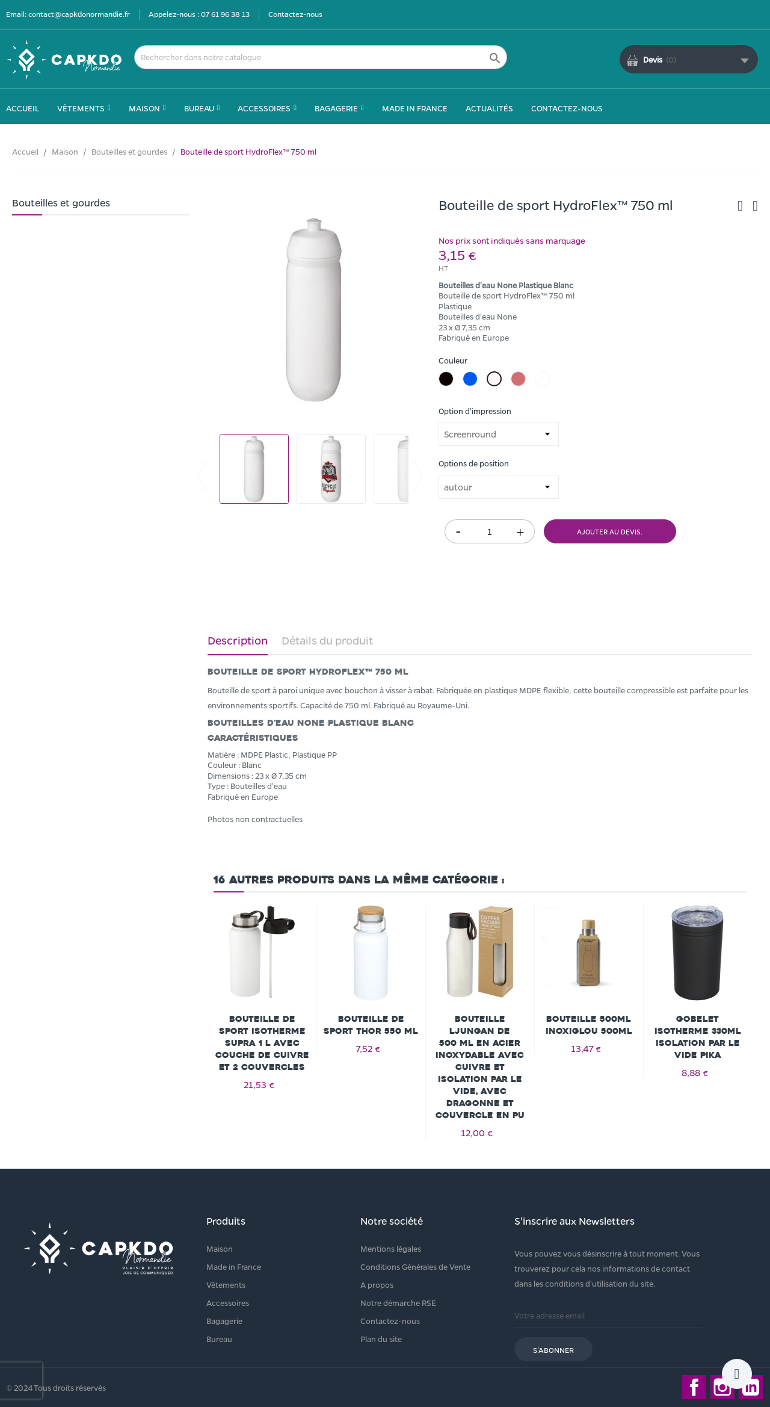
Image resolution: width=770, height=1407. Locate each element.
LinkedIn (751, 1387)
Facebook (694, 1387)
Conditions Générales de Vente (415, 1266)
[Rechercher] (320, 57)
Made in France (233, 1266)
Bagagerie (224, 1321)
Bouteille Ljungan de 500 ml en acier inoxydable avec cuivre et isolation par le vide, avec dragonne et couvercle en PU (480, 1067)
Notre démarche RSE (398, 1302)
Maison (219, 1248)
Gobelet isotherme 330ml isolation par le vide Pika (697, 1037)
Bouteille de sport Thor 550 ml (371, 1025)
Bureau (219, 1339)
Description (238, 640)
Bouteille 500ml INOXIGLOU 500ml (589, 1025)
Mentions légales (390, 1248)
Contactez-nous (295, 14)
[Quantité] (490, 531)
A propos (376, 1284)
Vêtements (225, 1284)
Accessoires (227, 1302)
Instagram (722, 1387)
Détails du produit (327, 640)
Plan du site (381, 1339)
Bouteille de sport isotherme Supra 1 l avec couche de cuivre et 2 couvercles (262, 1043)
